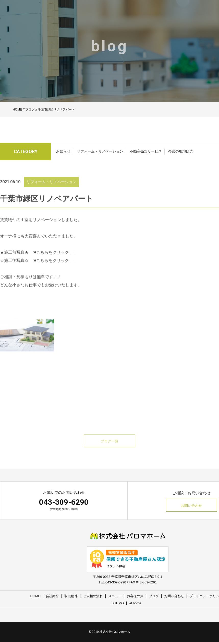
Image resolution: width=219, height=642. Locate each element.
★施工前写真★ (14, 259)
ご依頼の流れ (93, 596)
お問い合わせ (191, 505)
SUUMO (118, 603)
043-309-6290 (64, 502)
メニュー (114, 596)
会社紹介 (52, 596)
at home (135, 603)
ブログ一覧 (109, 448)
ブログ (29, 109)
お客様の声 (135, 596)
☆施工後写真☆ (14, 267)
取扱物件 (71, 596)
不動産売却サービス (146, 153)
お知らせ (63, 153)
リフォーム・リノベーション (100, 153)
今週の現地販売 (180, 153)
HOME (17, 109)
